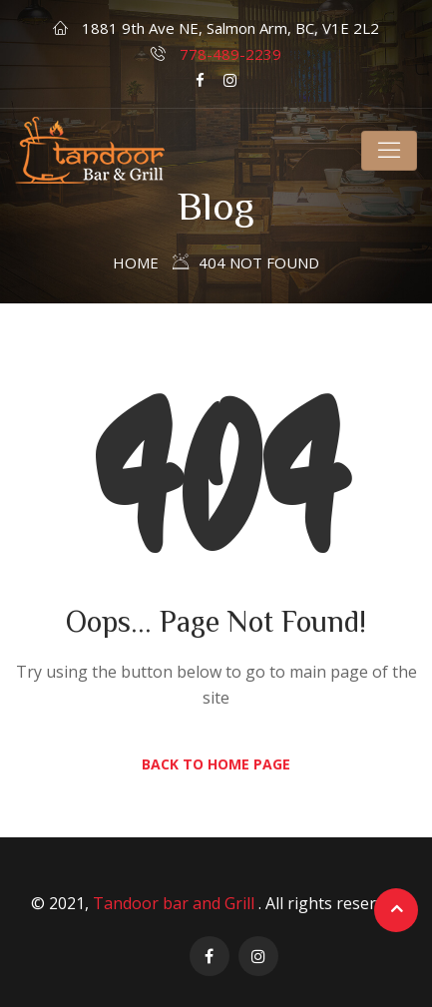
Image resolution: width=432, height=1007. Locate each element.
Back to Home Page (216, 764)
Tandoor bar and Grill (175, 903)
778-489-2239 (230, 54)
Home (136, 262)
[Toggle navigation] (389, 151)
